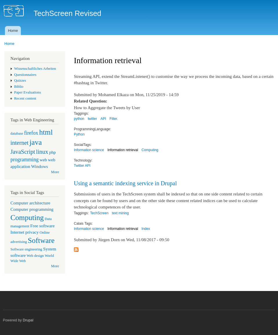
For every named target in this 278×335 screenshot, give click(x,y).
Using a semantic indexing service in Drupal (125, 183)
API (103, 119)
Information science (89, 150)
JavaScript (22, 152)
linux (42, 152)
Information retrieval (122, 150)
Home (13, 30)
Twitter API (82, 166)
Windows (39, 166)
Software (41, 240)
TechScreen (99, 213)
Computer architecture (30, 202)
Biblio (18, 87)
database (16, 133)
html (46, 132)
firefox (31, 133)
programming (24, 159)
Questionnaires (25, 75)
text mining (120, 213)
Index (146, 229)
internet (19, 143)
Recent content (25, 98)
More (55, 172)
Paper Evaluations (27, 92)
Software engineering (26, 249)
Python (79, 134)
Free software (42, 225)
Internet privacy (24, 232)
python (79, 119)
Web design (35, 256)
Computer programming (32, 209)
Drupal (28, 320)
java (36, 142)
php (52, 152)
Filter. (113, 119)
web (43, 159)
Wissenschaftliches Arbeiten (35, 69)
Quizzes (20, 80)
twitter (92, 119)
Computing (27, 217)
